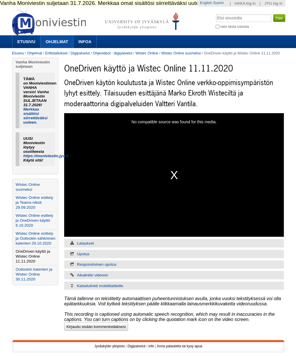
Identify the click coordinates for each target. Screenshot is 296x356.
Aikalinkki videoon (92, 275)
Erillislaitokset (56, 53)
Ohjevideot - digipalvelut (112, 53)
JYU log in (273, 3)
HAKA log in (245, 3)
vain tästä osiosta (234, 26)
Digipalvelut (80, 53)
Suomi (218, 3)
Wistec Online (146, 53)
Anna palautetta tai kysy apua (179, 346)
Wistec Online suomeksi (181, 53)
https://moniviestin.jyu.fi (45, 156)
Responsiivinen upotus (96, 264)
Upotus (83, 254)
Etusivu (26, 41)
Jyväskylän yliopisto (109, 346)
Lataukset (85, 243)
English (206, 3)
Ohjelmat (57, 41)
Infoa (84, 41)
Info (151, 346)
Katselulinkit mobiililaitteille (100, 286)
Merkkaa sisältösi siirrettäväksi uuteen (35, 115)
